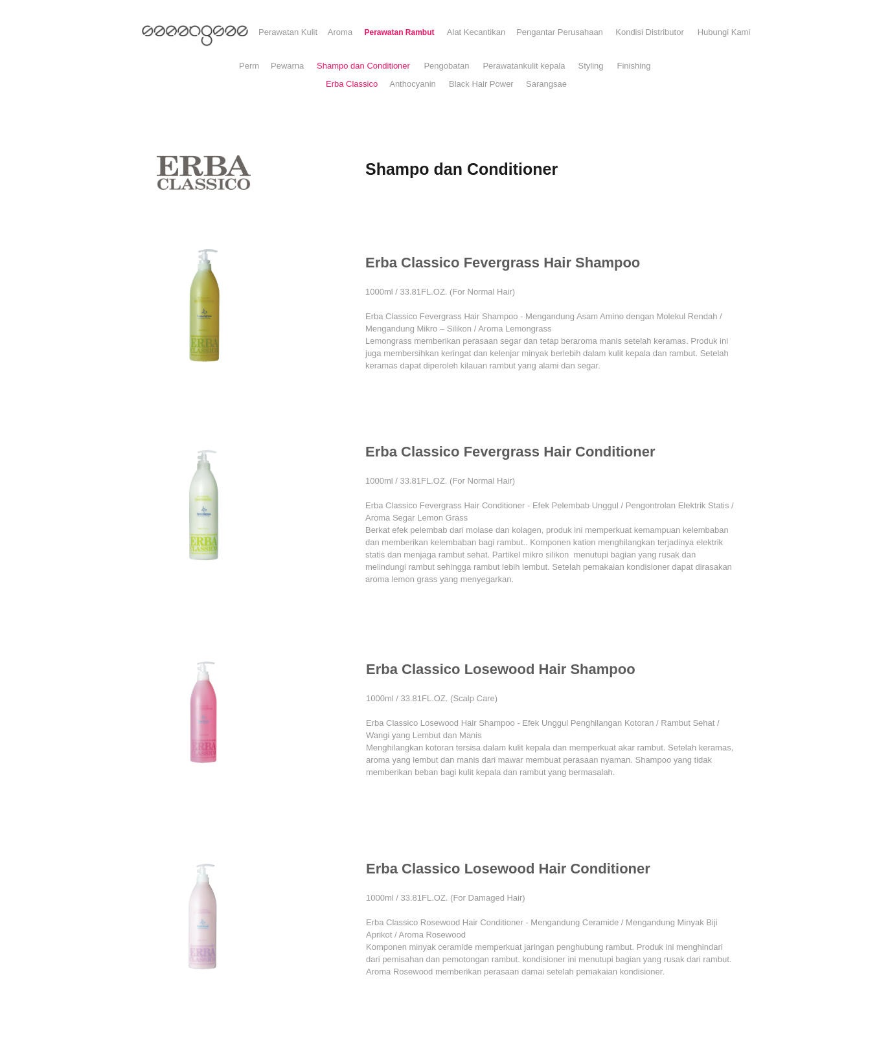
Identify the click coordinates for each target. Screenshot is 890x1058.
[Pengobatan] (447, 66)
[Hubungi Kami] (723, 32)
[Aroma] (340, 32)
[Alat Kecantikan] (476, 32)
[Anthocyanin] (413, 84)
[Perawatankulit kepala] (524, 66)
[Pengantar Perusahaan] (559, 32)
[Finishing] (634, 66)
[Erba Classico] (352, 84)
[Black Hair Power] (481, 84)
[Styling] (591, 66)
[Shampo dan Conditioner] (363, 66)
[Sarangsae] (546, 84)
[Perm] (249, 66)
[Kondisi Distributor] (649, 32)
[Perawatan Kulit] (287, 32)
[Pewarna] (287, 66)
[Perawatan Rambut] (399, 32)
